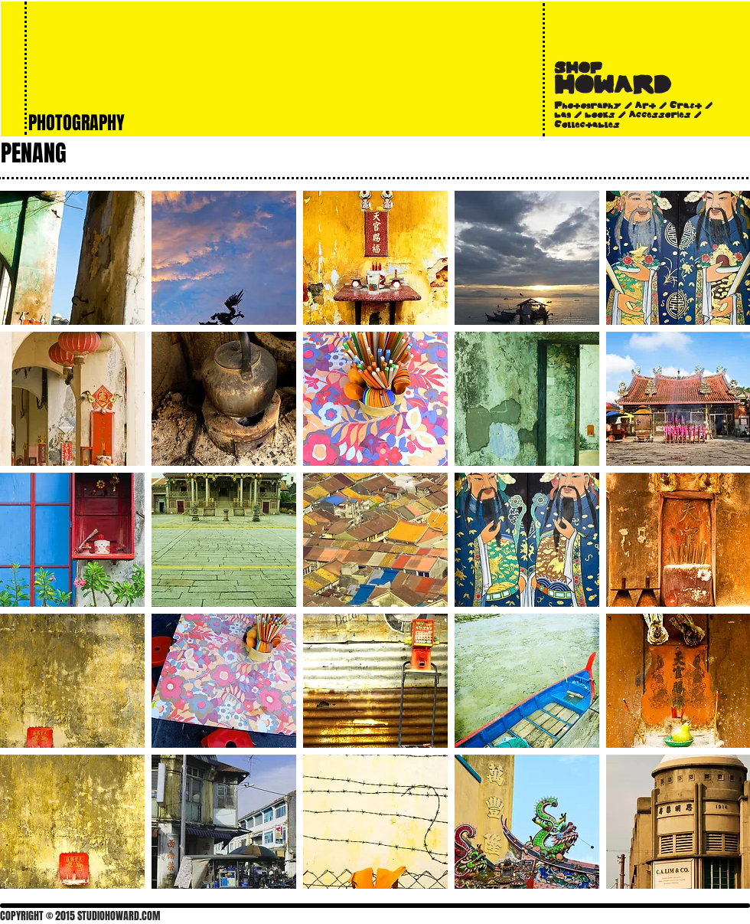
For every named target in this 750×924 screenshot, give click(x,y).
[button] (72, 258)
